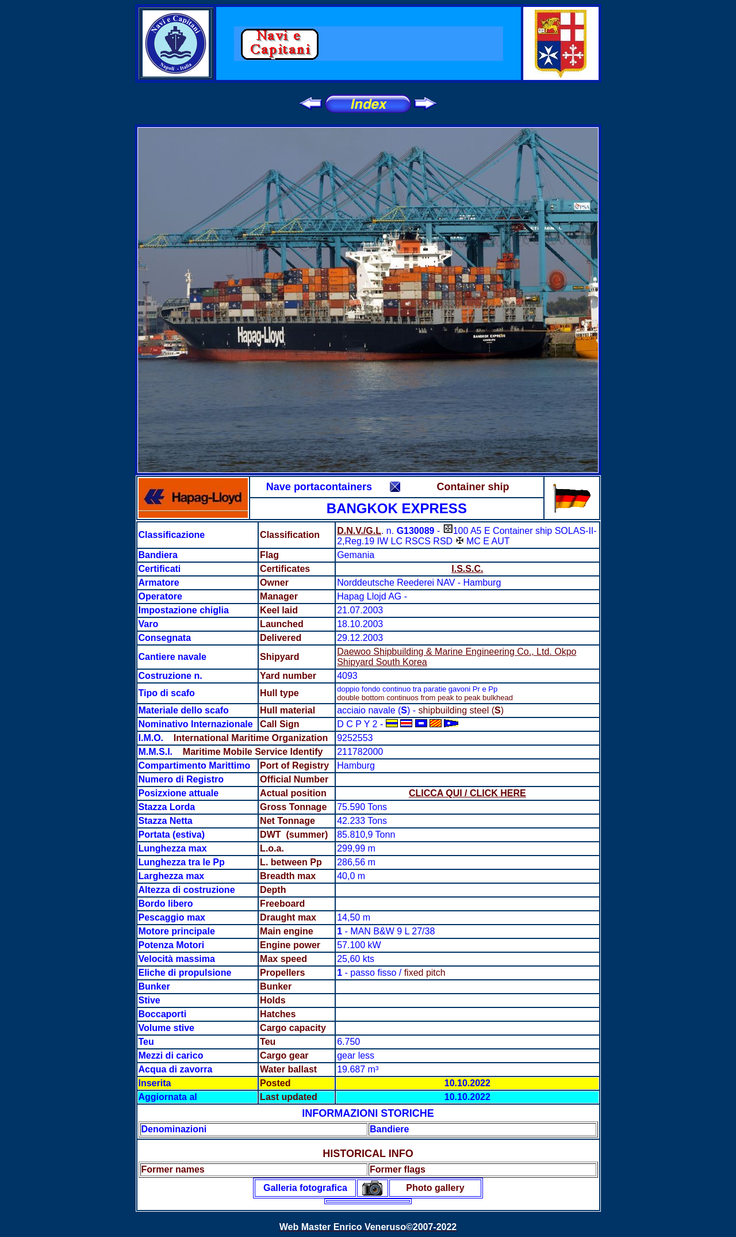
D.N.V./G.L (359, 531)
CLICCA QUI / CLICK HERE (467, 793)
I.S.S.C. (467, 569)
